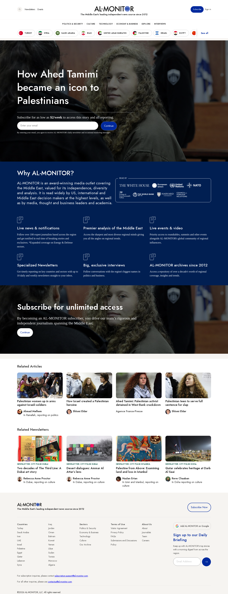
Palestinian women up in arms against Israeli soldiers (36, 403)
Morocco (52, 560)
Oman (51, 532)
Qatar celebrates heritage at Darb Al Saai (188, 470)
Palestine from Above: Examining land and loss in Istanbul (137, 470)
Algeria (51, 564)
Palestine (21, 548)
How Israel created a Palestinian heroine (88, 403)
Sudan (51, 552)
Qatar (19, 556)
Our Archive (85, 544)
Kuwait (51, 540)
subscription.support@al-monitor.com (71, 575)
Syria (19, 564)
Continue (25, 332)
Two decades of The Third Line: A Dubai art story (39, 470)
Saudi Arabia (23, 532)
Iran (19, 536)
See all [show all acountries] (204, 33)
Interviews (160, 24)
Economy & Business (127, 24)
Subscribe (197, 9)
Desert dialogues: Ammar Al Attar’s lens (85, 470)
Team (144, 536)
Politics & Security (72, 24)
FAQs (113, 536)
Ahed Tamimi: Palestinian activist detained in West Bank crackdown (138, 403)
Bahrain (51, 536)
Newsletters (30, 9)
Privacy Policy (117, 532)
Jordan (51, 528)
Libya (50, 548)
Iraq (50, 524)
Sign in (208, 9)
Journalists (146, 532)
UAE (19, 540)
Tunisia (51, 556)
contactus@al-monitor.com (60, 581)
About (144, 528)
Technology (106, 24)
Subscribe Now (199, 507)
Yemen (51, 544)
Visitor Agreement (119, 528)
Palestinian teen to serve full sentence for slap (184, 403)
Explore (146, 24)
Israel (19, 544)
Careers (145, 540)
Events (40, 9)
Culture (91, 24)
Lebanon (21, 560)
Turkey (20, 528)
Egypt (19, 552)
